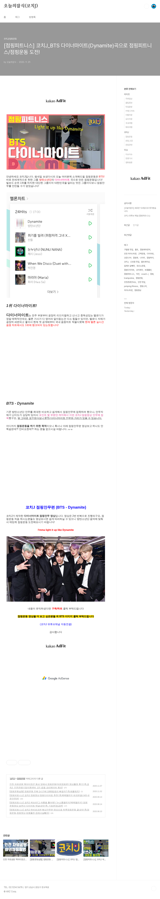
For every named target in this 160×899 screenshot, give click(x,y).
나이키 (142, 258)
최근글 (127, 225)
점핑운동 (21, 778)
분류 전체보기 (130, 89)
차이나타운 (128, 290)
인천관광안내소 (130, 282)
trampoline (129, 278)
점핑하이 (150, 258)
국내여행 (128, 123)
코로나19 (127, 258)
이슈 (126, 150)
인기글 (136, 225)
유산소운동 (141, 266)
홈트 (136, 249)
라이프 (127, 94)
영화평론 (128, 162)
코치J (12, 778)
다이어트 (150, 254)
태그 (17, 17)
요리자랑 (128, 119)
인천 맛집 (141, 282)
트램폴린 (148, 270)
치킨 (138, 274)
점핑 (152, 274)
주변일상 (128, 99)
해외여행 (128, 127)
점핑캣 (135, 258)
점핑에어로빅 (145, 249)
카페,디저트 (130, 111)
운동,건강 (129, 141)
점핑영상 (137, 290)
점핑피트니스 (129, 274)
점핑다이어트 (129, 270)
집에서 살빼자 (129, 266)
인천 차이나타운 (130, 254)
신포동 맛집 (134, 262)
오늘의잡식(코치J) (21, 6)
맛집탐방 (128, 107)
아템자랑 (128, 115)
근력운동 (141, 254)
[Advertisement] (55, 678)
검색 (146, 6)
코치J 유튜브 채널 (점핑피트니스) (137, 216)
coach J (144, 274)
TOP (153, 888)
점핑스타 (143, 286)
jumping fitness (131, 286)
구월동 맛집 (128, 249)
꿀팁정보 (128, 103)
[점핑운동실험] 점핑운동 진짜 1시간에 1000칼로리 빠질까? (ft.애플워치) (45, 791)
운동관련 (128, 145)
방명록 (32, 17)
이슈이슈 (128, 154)
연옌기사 (128, 158)
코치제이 (139, 270)
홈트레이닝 (145, 262)
